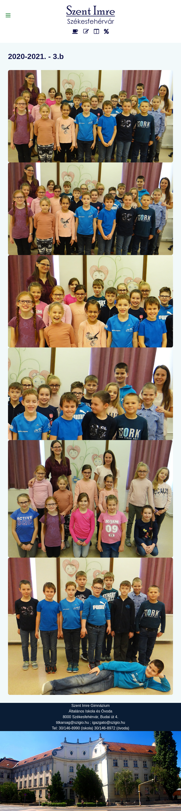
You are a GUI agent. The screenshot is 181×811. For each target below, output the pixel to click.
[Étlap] (76, 31)
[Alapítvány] (106, 31)
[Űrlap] (86, 31)
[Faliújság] (97, 31)
